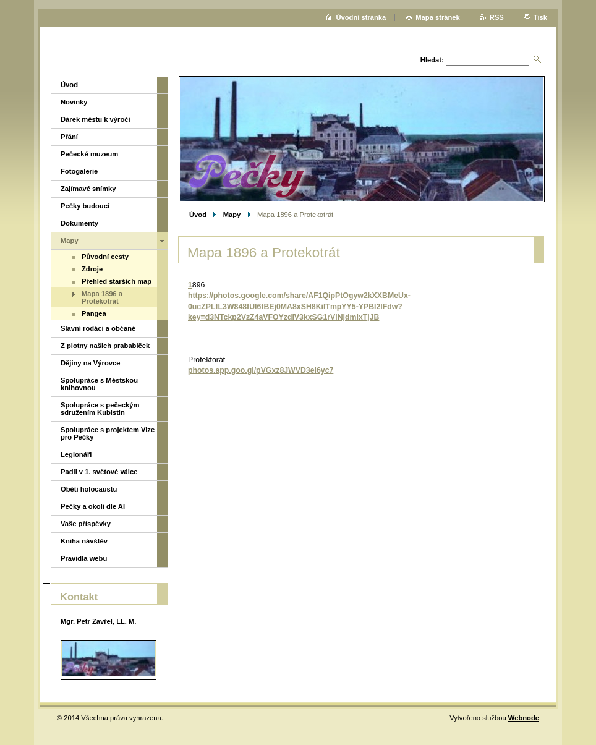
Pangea (94, 313)
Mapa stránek (437, 17)
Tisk (540, 17)
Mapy (232, 214)
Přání (69, 136)
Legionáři (76, 454)
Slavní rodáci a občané (98, 328)
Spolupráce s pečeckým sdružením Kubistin (100, 408)
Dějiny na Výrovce (90, 363)
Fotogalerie (79, 171)
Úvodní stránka (361, 17)
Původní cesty (105, 256)
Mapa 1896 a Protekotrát (102, 297)
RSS (497, 17)
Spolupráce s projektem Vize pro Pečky (108, 433)
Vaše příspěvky (86, 523)
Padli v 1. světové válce (99, 471)
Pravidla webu (84, 558)
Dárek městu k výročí (95, 119)
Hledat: (432, 60)
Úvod (197, 214)
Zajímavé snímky (88, 188)
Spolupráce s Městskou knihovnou (99, 384)
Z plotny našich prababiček (105, 345)
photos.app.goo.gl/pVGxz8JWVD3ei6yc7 (260, 370)
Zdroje (92, 269)
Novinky (74, 102)
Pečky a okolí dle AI (93, 506)
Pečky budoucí (85, 206)
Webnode (523, 718)
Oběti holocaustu (89, 489)
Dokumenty (79, 223)
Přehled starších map (116, 281)
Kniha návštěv (84, 541)
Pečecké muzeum (89, 154)
